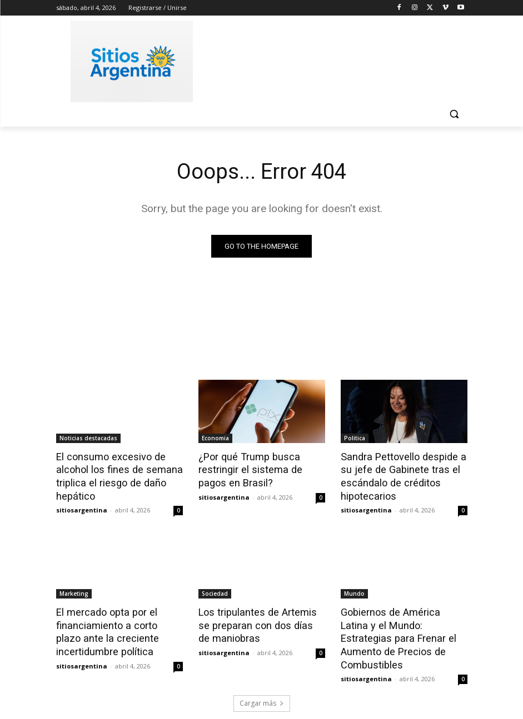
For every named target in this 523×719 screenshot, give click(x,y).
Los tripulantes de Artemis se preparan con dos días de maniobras (259, 620)
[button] (454, 114)
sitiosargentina (81, 506)
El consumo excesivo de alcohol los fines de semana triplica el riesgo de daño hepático (114, 475)
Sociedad (215, 590)
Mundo (354, 590)
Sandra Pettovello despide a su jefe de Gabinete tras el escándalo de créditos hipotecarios (399, 475)
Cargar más (262, 683)
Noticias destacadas (88, 438)
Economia (215, 438)
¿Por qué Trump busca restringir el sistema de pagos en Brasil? (260, 468)
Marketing (73, 590)
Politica (354, 438)
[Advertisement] (337, 59)
